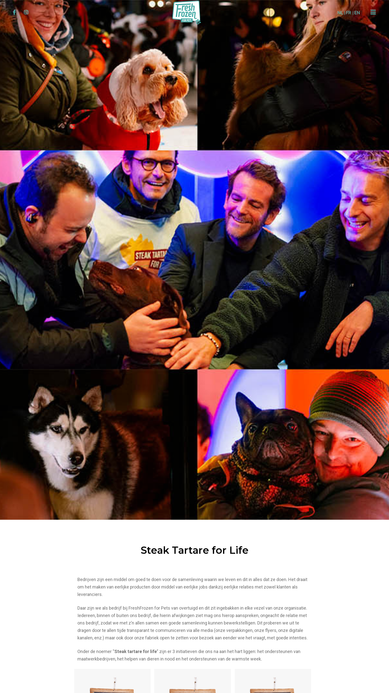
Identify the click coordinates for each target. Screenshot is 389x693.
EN (356, 12)
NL (339, 12)
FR (348, 12)
